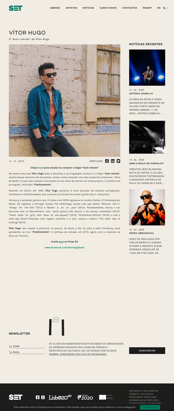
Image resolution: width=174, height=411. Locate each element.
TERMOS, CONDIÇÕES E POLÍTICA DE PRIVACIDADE (77, 354)
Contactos (129, 8)
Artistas (71, 8)
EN (159, 8)
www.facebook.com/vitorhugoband (64, 248)
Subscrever (147, 350)
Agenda (55, 8)
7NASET (147, 8)
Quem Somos (108, 8)
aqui (40, 168)
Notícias (88, 8)
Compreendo (150, 407)
